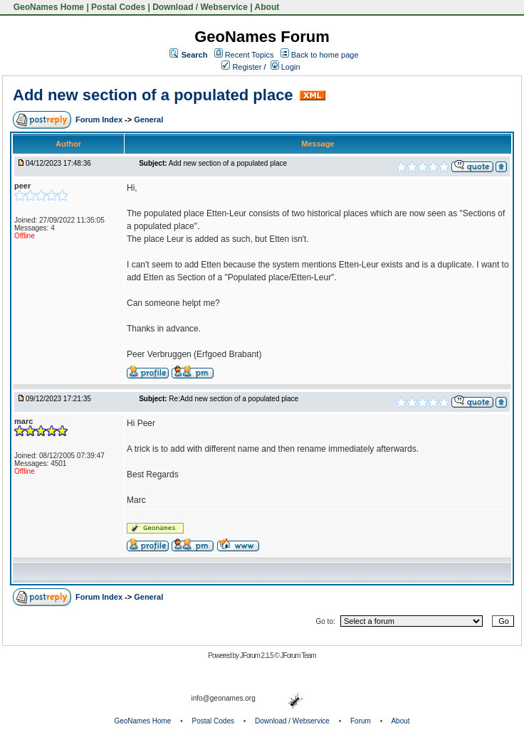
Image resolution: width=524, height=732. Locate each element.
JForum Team (298, 655)
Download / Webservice (200, 7)
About (267, 7)
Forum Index (100, 119)
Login (285, 67)
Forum (360, 721)
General (148, 119)
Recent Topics (249, 55)
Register (241, 67)
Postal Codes (118, 7)
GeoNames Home (47, 7)
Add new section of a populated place (153, 95)
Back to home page (325, 55)
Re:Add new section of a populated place (233, 399)
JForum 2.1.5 (257, 655)
